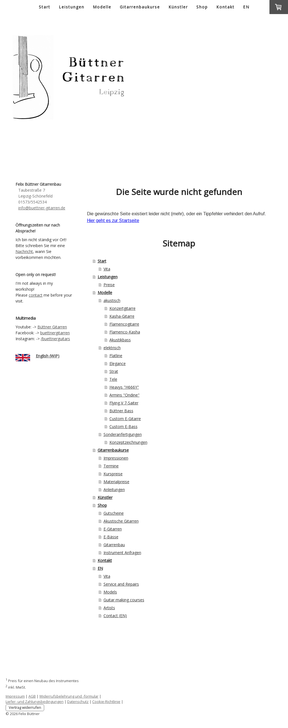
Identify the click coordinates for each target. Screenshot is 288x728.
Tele (113, 379)
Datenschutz (78, 701)
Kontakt (225, 7)
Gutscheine (114, 513)
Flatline (115, 355)
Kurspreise (113, 473)
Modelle (102, 7)
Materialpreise (116, 481)
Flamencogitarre (124, 324)
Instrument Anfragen (122, 552)
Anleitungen (114, 489)
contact (35, 295)
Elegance (117, 363)
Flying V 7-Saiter (123, 403)
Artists (109, 607)
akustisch (112, 300)
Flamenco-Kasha (124, 332)
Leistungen (71, 7)
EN (246, 7)
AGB (32, 696)
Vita (107, 269)
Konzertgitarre (122, 308)
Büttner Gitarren (52, 327)
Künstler (178, 7)
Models (110, 592)
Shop (202, 7)
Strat (113, 371)
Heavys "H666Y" (124, 387)
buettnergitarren (55, 332)
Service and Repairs (121, 584)
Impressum (15, 696)
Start (44, 7)
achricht (26, 251)
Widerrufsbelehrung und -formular (68, 696)
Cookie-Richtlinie (106, 701)
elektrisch (112, 347)
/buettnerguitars (55, 338)
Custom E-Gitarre (125, 418)
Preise (109, 284)
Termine (111, 466)
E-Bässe (111, 536)
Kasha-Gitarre (121, 316)
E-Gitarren (113, 529)
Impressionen (116, 458)
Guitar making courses (124, 599)
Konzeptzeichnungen (128, 442)
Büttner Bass (121, 410)
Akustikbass (120, 339)
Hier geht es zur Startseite (113, 220)
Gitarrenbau (114, 544)
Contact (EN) (115, 615)
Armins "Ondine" (124, 395)
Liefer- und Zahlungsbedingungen (35, 701)
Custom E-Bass (123, 426)
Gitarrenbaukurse (140, 7)
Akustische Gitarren (121, 521)
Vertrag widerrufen (25, 707)
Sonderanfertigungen (123, 434)
